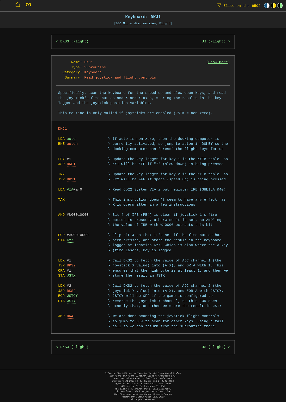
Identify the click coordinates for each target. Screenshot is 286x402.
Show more (218, 62)
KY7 (70, 240)
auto (71, 139)
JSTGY (72, 296)
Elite (237, 5)
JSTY (71, 301)
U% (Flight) (214, 41)
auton (72, 143)
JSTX (71, 275)
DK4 (70, 316)
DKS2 (71, 265)
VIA (70, 189)
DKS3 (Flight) (74, 41)
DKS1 (71, 164)
